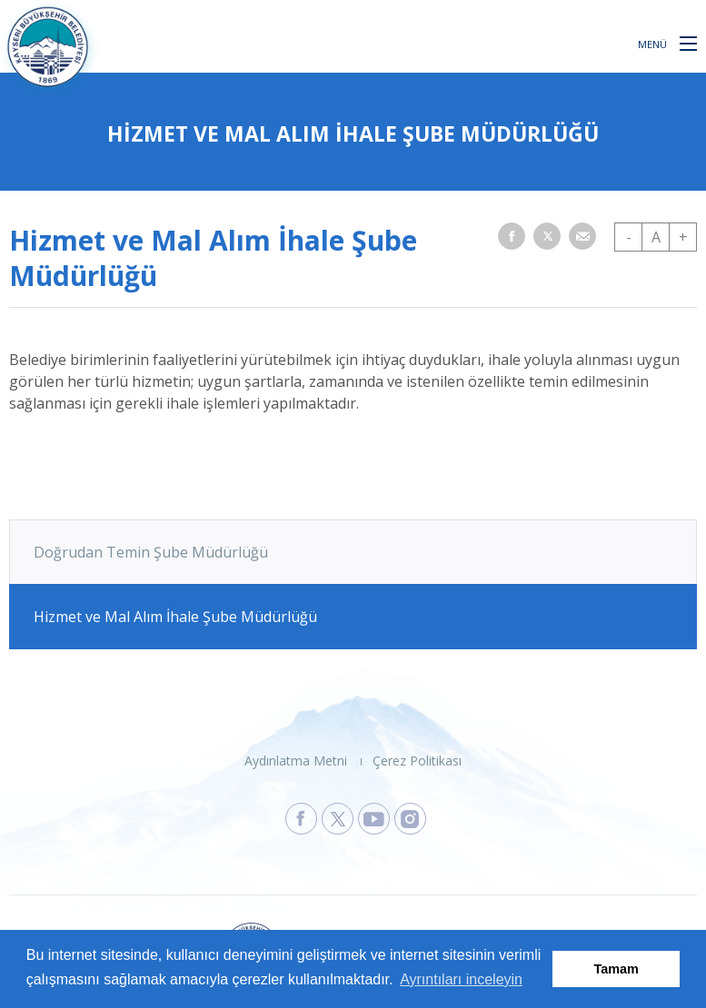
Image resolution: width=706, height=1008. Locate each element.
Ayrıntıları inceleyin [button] (461, 979)
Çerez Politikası (417, 760)
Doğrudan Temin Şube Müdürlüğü (151, 552)
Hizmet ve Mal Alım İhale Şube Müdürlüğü (175, 617)
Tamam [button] (616, 969)
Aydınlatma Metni (295, 760)
